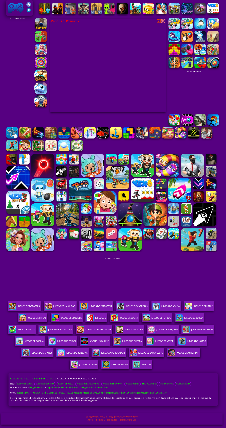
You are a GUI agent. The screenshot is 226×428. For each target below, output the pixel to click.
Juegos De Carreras (132, 307)
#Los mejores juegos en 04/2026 (116, 393)
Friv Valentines (149, 384)
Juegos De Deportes (24, 307)
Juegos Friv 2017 (15, 7)
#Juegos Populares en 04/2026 (146, 393)
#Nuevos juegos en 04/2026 (87, 393)
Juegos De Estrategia (96, 307)
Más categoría (183, 384)
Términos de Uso (128, 420)
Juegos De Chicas (32, 319)
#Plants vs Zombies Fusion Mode (53, 393)
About (90, 420)
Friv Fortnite (166, 384)
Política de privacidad (106, 420)
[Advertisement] (17, 63)
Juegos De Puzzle (199, 307)
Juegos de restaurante (88, 384)
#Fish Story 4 (24, 393)
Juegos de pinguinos (112, 384)
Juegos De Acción (166, 307)
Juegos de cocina (25, 384)
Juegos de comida (45, 384)
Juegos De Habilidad (60, 307)
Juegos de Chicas (44, 378)
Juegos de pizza (65, 384)
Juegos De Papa (132, 384)
